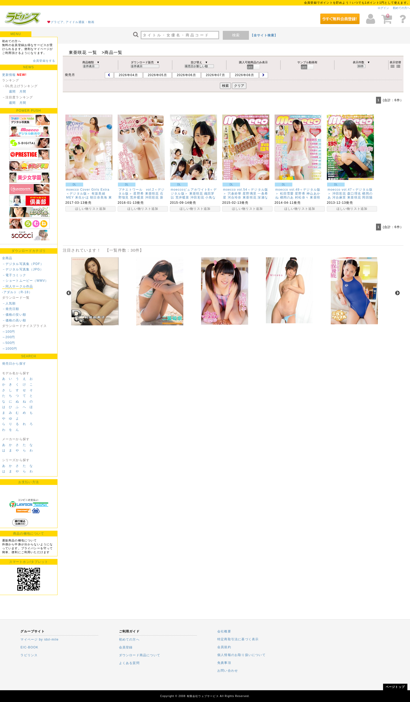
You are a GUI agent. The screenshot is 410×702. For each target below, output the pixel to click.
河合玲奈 (235, 197)
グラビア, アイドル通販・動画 (72, 22)
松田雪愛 (287, 193)
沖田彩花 (152, 197)
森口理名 (354, 193)
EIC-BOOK (29, 647)
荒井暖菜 (137, 197)
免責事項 (224, 663)
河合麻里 (339, 197)
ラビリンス (29, 655)
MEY (70, 197)
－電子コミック (14, 275)
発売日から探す (14, 363)
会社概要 (224, 631)
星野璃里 (250, 193)
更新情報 (9, 75)
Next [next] (397, 293)
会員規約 (224, 647)
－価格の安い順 (14, 314)
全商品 (7, 258)
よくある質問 (129, 663)
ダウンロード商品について (139, 655)
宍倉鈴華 (235, 193)
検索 (236, 35)
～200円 (8, 337)
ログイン (383, 7)
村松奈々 (302, 197)
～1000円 (9, 348)
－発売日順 (10, 309)
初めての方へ (401, 7)
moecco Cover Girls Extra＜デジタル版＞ (88, 191)
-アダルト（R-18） (17, 292)
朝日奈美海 (98, 197)
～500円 (8, 343)
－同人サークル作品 (17, 286)
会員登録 (126, 647)
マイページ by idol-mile (39, 639)
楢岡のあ (287, 197)
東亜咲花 (152, 193)
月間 (22, 91)
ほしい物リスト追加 (90, 209)
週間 (12, 91)
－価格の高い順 (14, 320)
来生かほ (82, 197)
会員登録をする (44, 60)
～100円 (8, 331)
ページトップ (395, 686)
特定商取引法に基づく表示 (238, 639)
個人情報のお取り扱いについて (241, 655)
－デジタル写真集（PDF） (23, 264)
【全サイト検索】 (264, 35)
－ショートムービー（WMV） (25, 280)
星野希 (138, 193)
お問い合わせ (227, 670)
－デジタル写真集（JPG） (23, 269)
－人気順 (9, 303)
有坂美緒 (98, 193)
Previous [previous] (68, 293)
